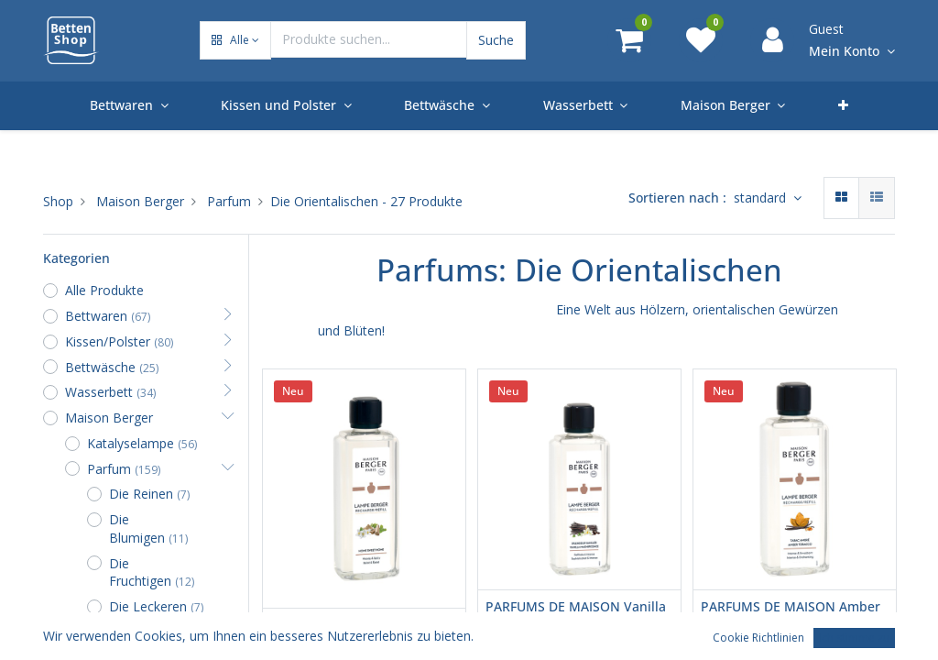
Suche (496, 40)
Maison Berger (140, 201)
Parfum (229, 201)
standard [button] (762, 197)
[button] (235, 40)
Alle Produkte (104, 290)
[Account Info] (852, 51)
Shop (58, 201)
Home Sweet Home (328, 624)
